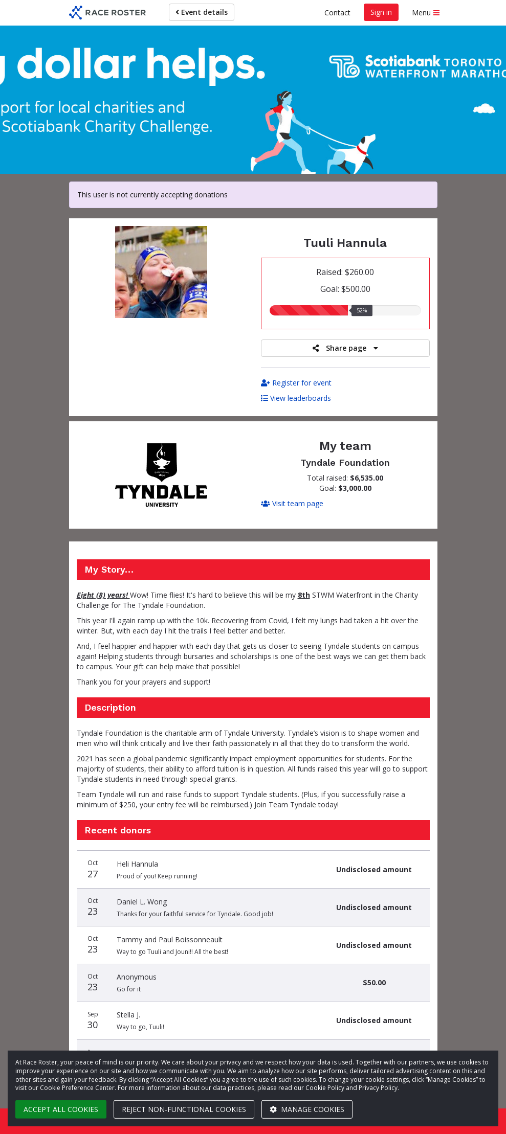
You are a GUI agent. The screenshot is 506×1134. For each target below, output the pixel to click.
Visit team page (292, 503)
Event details (201, 12)
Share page (345, 348)
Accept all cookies (61, 1109)
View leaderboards (296, 398)
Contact (337, 12)
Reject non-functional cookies (184, 1109)
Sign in (381, 12)
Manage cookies (307, 1109)
